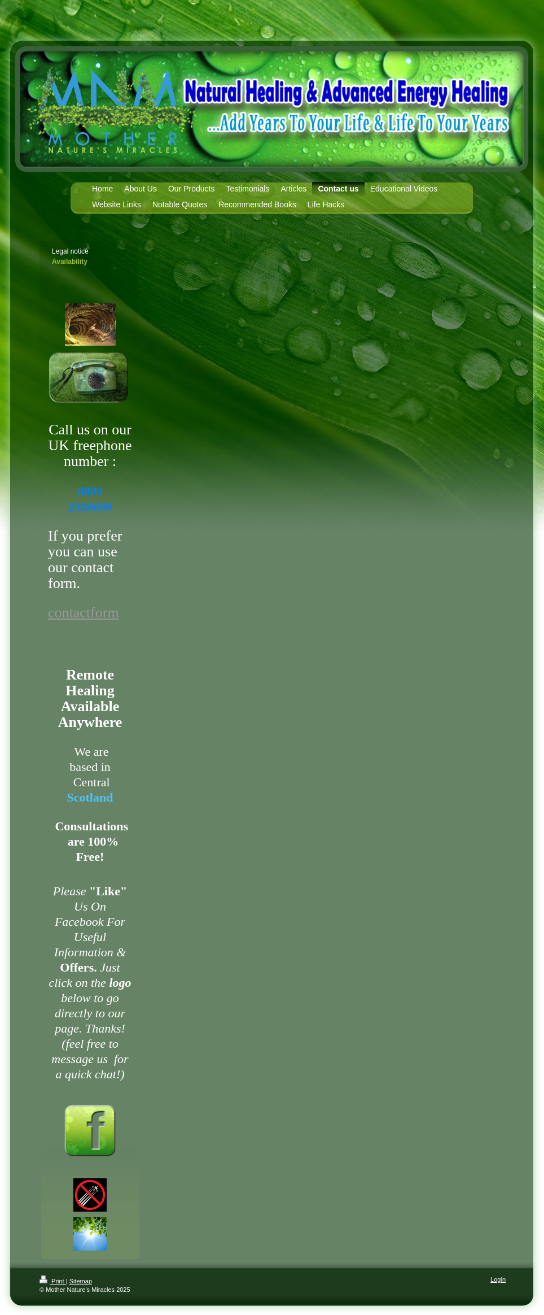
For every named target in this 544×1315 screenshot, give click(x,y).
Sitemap (80, 1281)
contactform (83, 612)
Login (498, 1279)
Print (53, 1281)
